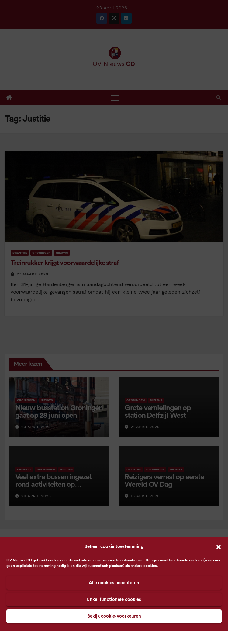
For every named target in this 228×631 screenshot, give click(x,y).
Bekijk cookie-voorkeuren (114, 616)
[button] (219, 547)
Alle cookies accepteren (114, 582)
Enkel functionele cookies (114, 599)
